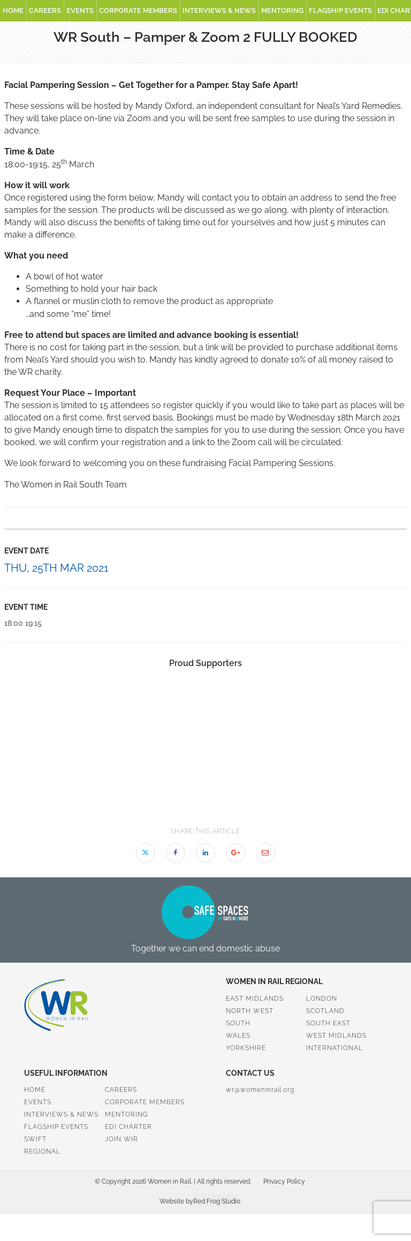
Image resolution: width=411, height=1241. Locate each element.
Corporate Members (138, 10)
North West (249, 1011)
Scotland (325, 1011)
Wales (238, 1035)
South (238, 1023)
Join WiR (121, 1139)
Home (13, 10)
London (321, 998)
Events (80, 10)
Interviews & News (219, 10)
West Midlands (336, 1035)
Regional (42, 1151)
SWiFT (35, 1139)
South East (328, 1023)
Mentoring (282, 10)
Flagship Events (340, 10)
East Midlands (255, 998)
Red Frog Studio (216, 1201)
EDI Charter (128, 1127)
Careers (45, 10)
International (334, 1048)
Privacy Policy (284, 1181)
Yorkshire (246, 1048)
